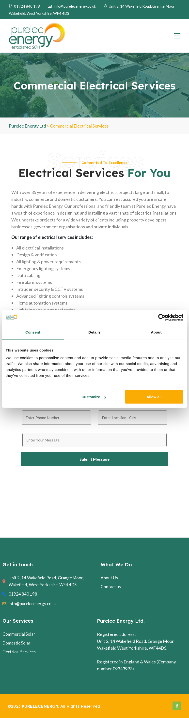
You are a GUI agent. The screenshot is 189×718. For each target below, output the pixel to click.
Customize (93, 397)
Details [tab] (94, 332)
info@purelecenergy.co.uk (72, 6)
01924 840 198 (24, 6)
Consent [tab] (32, 332)
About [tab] (156, 332)
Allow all (153, 397)
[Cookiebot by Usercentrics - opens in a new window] (161, 317)
